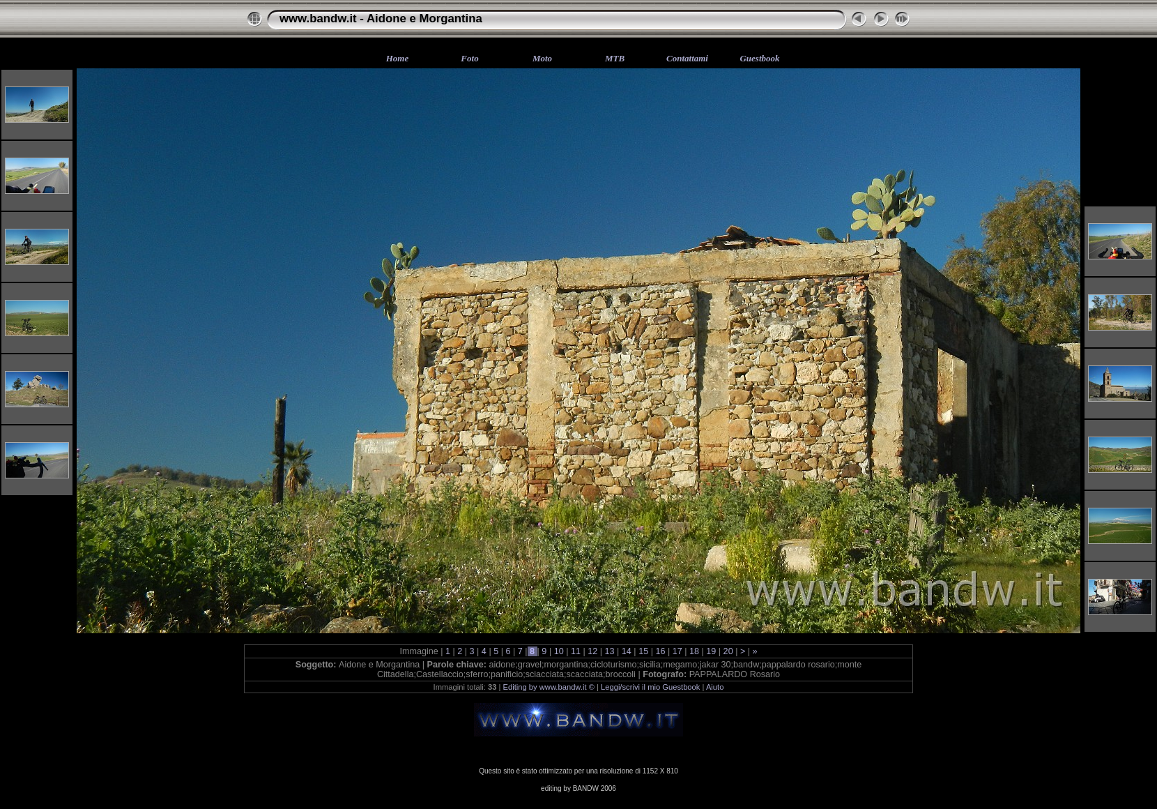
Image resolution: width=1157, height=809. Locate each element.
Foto (469, 58)
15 (643, 651)
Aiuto (715, 687)
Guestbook (759, 58)
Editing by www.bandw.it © (549, 687)
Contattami (687, 58)
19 (711, 651)
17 (677, 651)
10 (558, 651)
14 (626, 651)
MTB (615, 58)
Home (397, 58)
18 (694, 651)
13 (609, 651)
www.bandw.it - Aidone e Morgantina (380, 18)
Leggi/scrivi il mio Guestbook (650, 687)
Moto (542, 58)
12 (592, 651)
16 (660, 651)
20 (728, 651)
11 (575, 651)
